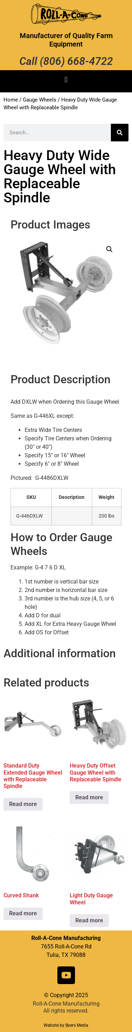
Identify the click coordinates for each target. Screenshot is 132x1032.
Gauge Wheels (39, 100)
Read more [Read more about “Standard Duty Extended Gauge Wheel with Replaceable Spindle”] (23, 804)
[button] (66, 79)
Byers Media (76, 1025)
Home (11, 100)
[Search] (119, 132)
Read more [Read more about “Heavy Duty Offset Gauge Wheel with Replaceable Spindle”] (89, 797)
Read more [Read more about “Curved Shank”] (23, 913)
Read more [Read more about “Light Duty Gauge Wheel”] (89, 920)
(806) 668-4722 (76, 61)
